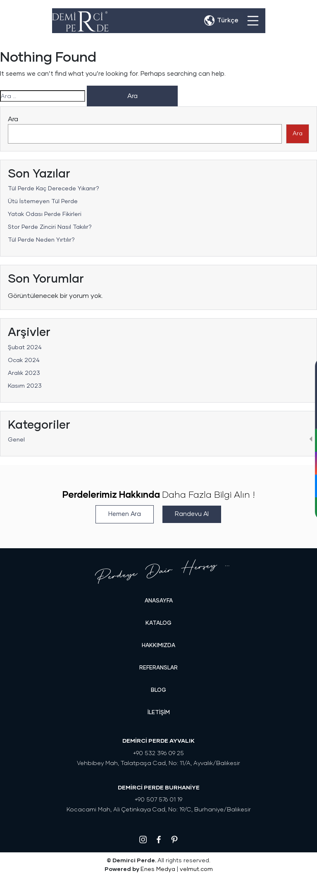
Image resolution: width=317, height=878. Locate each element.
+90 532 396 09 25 (158, 753)
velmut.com (196, 869)
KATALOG (158, 623)
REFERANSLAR (158, 668)
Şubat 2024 (25, 347)
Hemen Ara (124, 514)
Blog (158, 690)
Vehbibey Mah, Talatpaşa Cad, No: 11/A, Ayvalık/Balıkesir (158, 763)
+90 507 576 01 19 (158, 800)
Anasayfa (159, 601)
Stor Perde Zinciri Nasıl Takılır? (50, 227)
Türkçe (227, 20)
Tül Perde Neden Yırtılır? (41, 240)
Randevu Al (192, 514)
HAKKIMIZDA (158, 645)
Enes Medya (158, 869)
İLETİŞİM (159, 712)
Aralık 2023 (24, 373)
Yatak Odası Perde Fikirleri (44, 214)
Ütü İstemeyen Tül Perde (43, 201)
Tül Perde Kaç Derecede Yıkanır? (53, 189)
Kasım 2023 (25, 386)
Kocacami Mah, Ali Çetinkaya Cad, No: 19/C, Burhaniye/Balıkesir (159, 810)
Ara (13, 119)
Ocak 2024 (24, 360)
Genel (16, 440)
